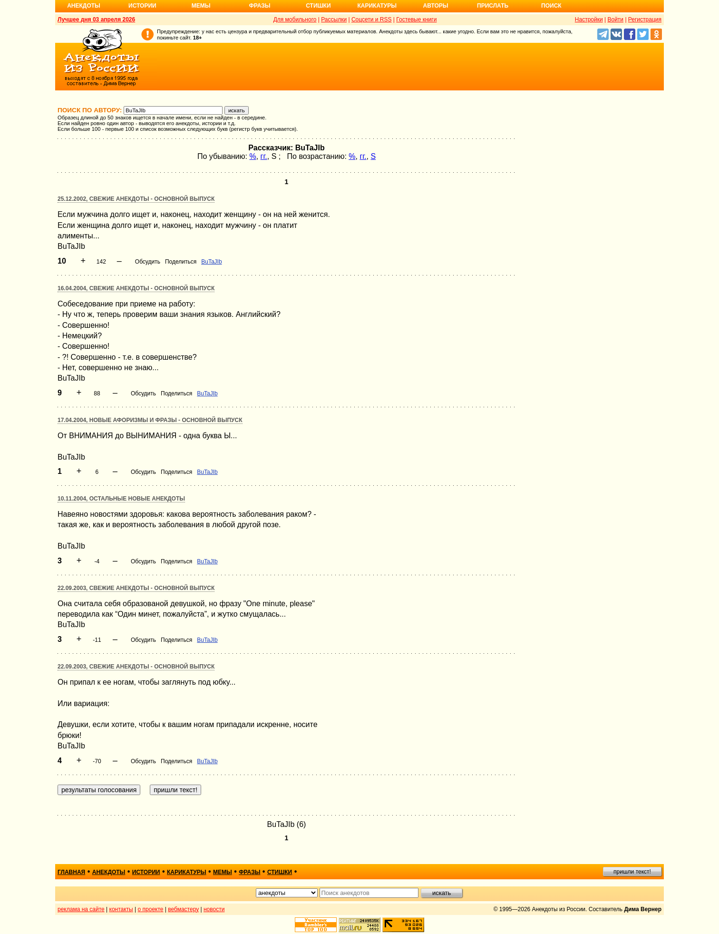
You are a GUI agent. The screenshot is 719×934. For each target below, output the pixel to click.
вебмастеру (183, 909)
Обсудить (147, 261)
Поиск (551, 5)
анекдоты (109, 872)
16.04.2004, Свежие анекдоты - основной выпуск (136, 288)
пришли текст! (632, 871)
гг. (264, 156)
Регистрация (644, 19)
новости (214, 909)
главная (71, 872)
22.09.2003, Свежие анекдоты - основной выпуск (136, 588)
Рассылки (334, 19)
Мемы (201, 5)
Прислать (492, 5)
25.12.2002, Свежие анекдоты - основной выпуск (136, 199)
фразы (249, 872)
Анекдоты (83, 5)
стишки (279, 872)
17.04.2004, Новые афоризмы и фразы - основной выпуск (150, 420)
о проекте (151, 909)
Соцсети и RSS (371, 19)
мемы (222, 872)
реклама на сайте (81, 909)
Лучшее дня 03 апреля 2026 (96, 19)
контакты (121, 909)
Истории (142, 5)
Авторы (435, 5)
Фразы (259, 5)
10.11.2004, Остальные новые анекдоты (121, 498)
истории (146, 872)
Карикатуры (377, 5)
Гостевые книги (416, 19)
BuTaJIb (211, 261)
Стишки (318, 5)
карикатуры (186, 872)
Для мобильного (295, 19)
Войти (615, 19)
